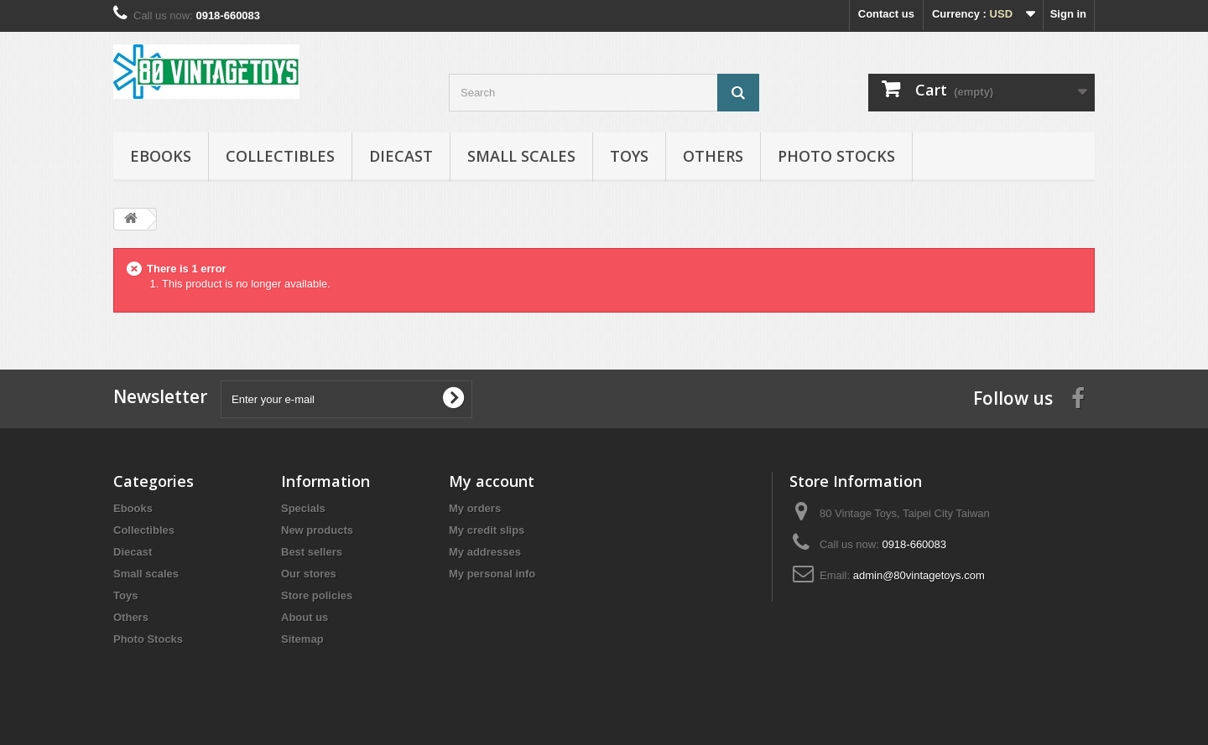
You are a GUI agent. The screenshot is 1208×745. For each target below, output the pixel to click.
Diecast (401, 156)
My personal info (492, 573)
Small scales (521, 156)
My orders (475, 508)
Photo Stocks (836, 156)
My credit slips (486, 530)
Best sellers (311, 552)
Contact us (886, 14)
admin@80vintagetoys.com (919, 575)
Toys (629, 156)
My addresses (485, 552)
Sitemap (302, 639)
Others (713, 156)
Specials (303, 508)
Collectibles (280, 156)
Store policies (316, 595)
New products (317, 530)
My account (491, 481)
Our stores (308, 573)
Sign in (1068, 14)
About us (304, 617)
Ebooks (160, 156)
